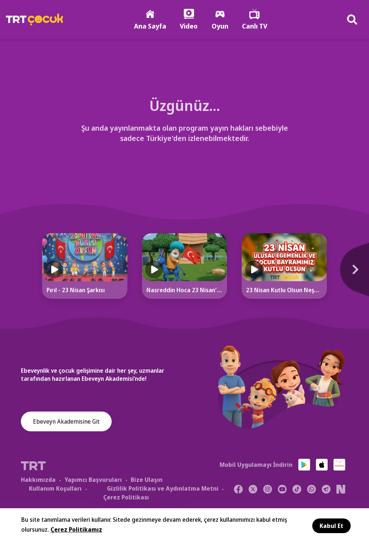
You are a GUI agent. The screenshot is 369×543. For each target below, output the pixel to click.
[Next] (351, 274)
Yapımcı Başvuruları (93, 480)
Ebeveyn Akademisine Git (66, 423)
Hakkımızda (38, 480)
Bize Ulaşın (147, 480)
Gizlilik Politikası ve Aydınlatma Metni (163, 489)
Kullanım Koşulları (55, 489)
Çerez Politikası (126, 498)
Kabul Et (331, 526)
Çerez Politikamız (76, 529)
